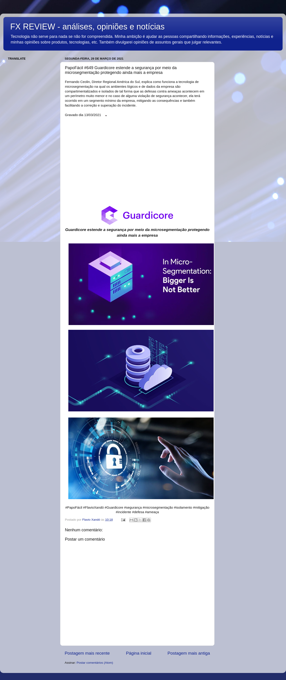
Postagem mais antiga (189, 653)
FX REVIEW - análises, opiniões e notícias (87, 26)
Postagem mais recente (87, 653)
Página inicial (138, 653)
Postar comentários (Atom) (95, 662)
